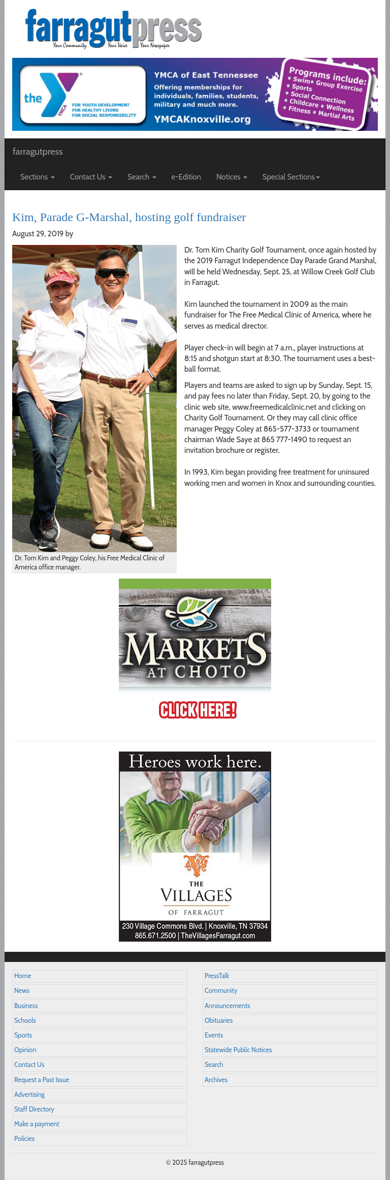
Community (221, 990)
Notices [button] (231, 177)
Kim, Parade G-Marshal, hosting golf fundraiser (129, 217)
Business (26, 1006)
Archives (216, 1080)
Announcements (227, 1006)
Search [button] (141, 177)
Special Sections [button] (291, 177)
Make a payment (36, 1124)
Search (214, 1064)
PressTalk (217, 976)
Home (22, 976)
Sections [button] (37, 177)
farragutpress (37, 151)
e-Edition (187, 177)
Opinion (25, 1050)
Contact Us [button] (91, 177)
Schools (25, 1020)
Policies (24, 1138)
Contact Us (29, 1064)
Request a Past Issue (41, 1080)
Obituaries (219, 1020)
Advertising (29, 1094)
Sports (23, 1035)
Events (214, 1035)
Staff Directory (34, 1109)
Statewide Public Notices (238, 1050)
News (21, 990)
